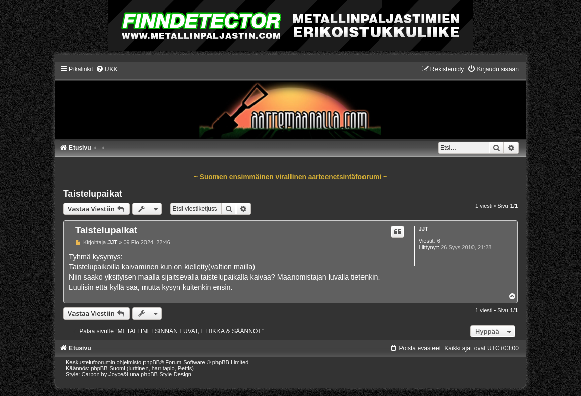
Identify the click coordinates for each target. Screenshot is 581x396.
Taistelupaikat (92, 194)
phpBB (151, 362)
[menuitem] (107, 69)
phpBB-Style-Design (166, 374)
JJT (423, 229)
